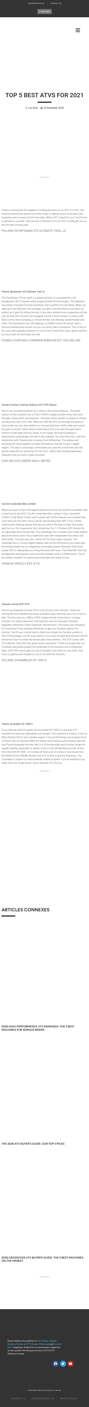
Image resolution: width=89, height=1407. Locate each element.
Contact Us (56, 3)
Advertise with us (36, 3)
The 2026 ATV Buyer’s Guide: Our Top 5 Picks (33, 1143)
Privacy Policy (69, 1398)
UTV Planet (43, 1341)
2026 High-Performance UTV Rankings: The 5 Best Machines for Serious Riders (38, 1028)
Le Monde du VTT (22, 1344)
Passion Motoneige (40, 1344)
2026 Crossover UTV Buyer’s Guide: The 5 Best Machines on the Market (42, 1259)
